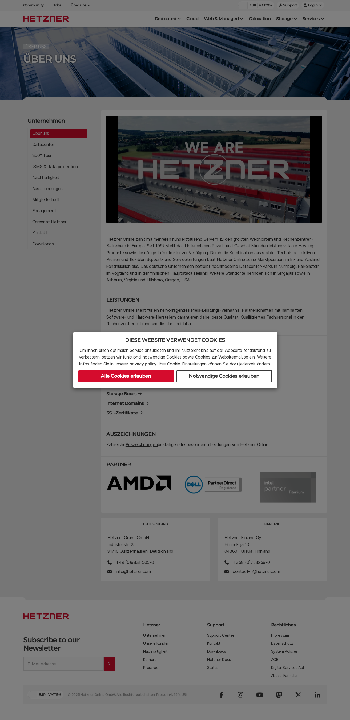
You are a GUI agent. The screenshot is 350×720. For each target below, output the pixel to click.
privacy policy (143, 364)
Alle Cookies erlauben (126, 376)
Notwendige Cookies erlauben (224, 376)
